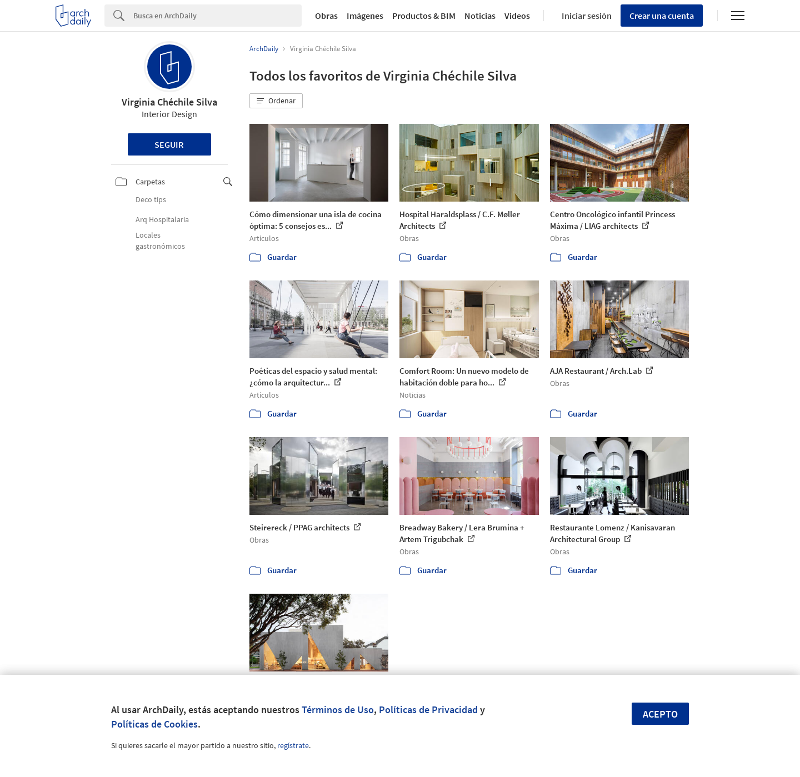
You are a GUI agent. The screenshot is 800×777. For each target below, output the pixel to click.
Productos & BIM (424, 15)
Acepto (660, 714)
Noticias (480, 15)
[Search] (217, 15)
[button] (276, 101)
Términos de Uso (338, 709)
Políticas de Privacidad (428, 709)
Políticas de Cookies (154, 724)
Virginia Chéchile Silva (169, 102)
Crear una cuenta (661, 15)
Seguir (169, 144)
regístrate (293, 745)
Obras (326, 15)
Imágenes (365, 15)
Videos (517, 15)
